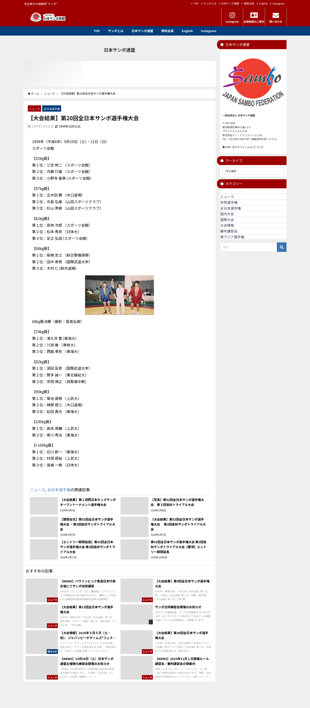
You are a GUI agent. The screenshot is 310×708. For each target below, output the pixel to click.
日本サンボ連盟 (230, 3)
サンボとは (209, 3)
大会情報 (227, 225)
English (263, 3)
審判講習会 (228, 231)
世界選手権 (228, 202)
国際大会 (227, 219)
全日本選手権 (52, 108)
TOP (196, 3)
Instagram (279, 3)
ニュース (34, 108)
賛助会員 (249, 3)
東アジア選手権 (232, 236)
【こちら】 (258, 147)
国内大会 (227, 213)
